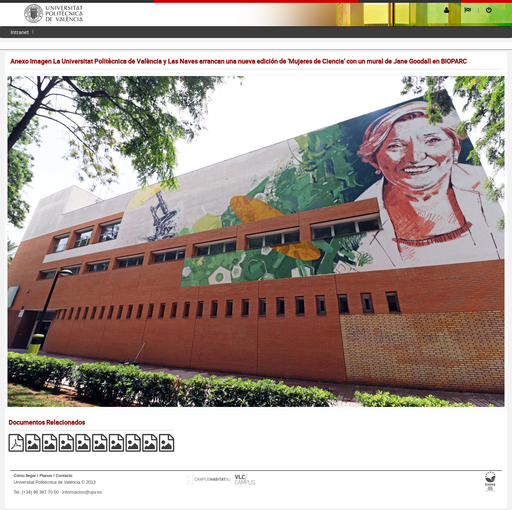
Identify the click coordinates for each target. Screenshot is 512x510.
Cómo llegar (25, 475)
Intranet (20, 32)
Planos (45, 475)
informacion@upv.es (82, 492)
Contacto (64, 475)
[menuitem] (20, 32)
